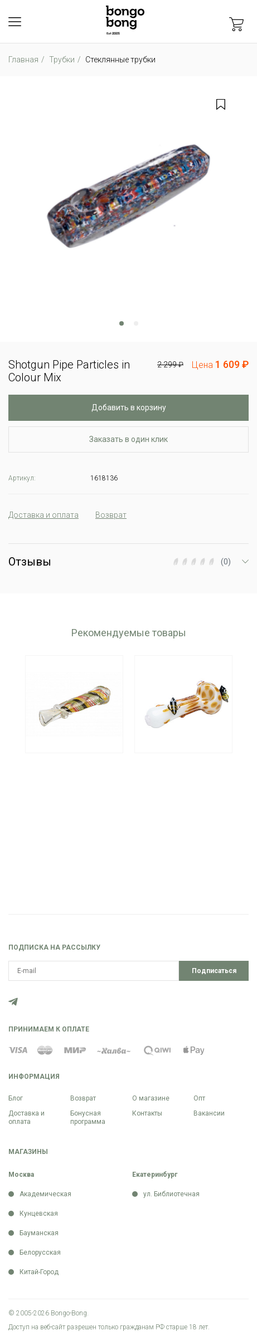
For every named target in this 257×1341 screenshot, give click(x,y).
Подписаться (214, 971)
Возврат (83, 1098)
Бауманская (39, 1233)
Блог (15, 1098)
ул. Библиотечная (171, 1194)
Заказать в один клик (128, 439)
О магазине (150, 1098)
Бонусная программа (87, 1117)
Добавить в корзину (128, 407)
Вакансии (209, 1113)
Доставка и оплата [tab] (43, 514)
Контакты (147, 1113)
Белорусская (40, 1252)
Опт (199, 1098)
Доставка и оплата (26, 1117)
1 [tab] (121, 323)
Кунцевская (39, 1213)
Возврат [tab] (111, 514)
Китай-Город (39, 1272)
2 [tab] (136, 323)
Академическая (45, 1194)
